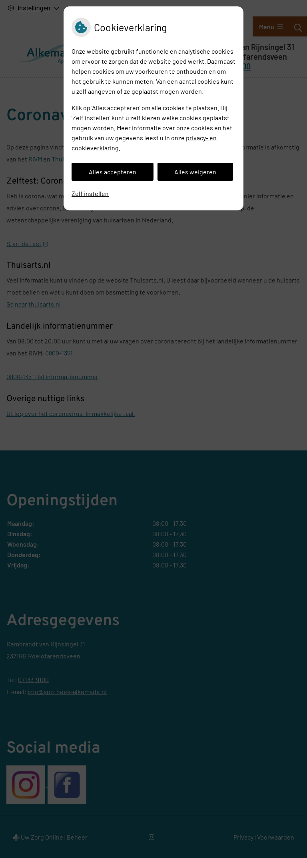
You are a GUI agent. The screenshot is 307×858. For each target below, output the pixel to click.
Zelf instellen (90, 193)
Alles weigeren (195, 172)
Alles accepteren (112, 172)
